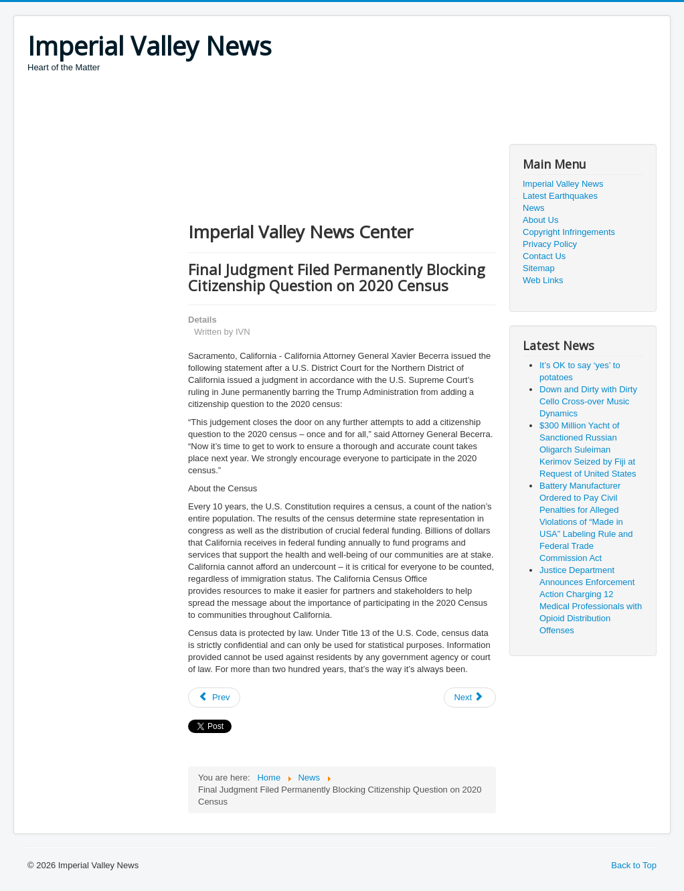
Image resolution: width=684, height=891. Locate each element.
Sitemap (539, 268)
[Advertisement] (271, 110)
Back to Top (634, 865)
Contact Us (544, 256)
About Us (540, 220)
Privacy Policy (550, 244)
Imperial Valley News (563, 184)
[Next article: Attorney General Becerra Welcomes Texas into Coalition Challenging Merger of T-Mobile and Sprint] (470, 697)
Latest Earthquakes (560, 196)
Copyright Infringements (569, 232)
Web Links (543, 280)
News (534, 208)
